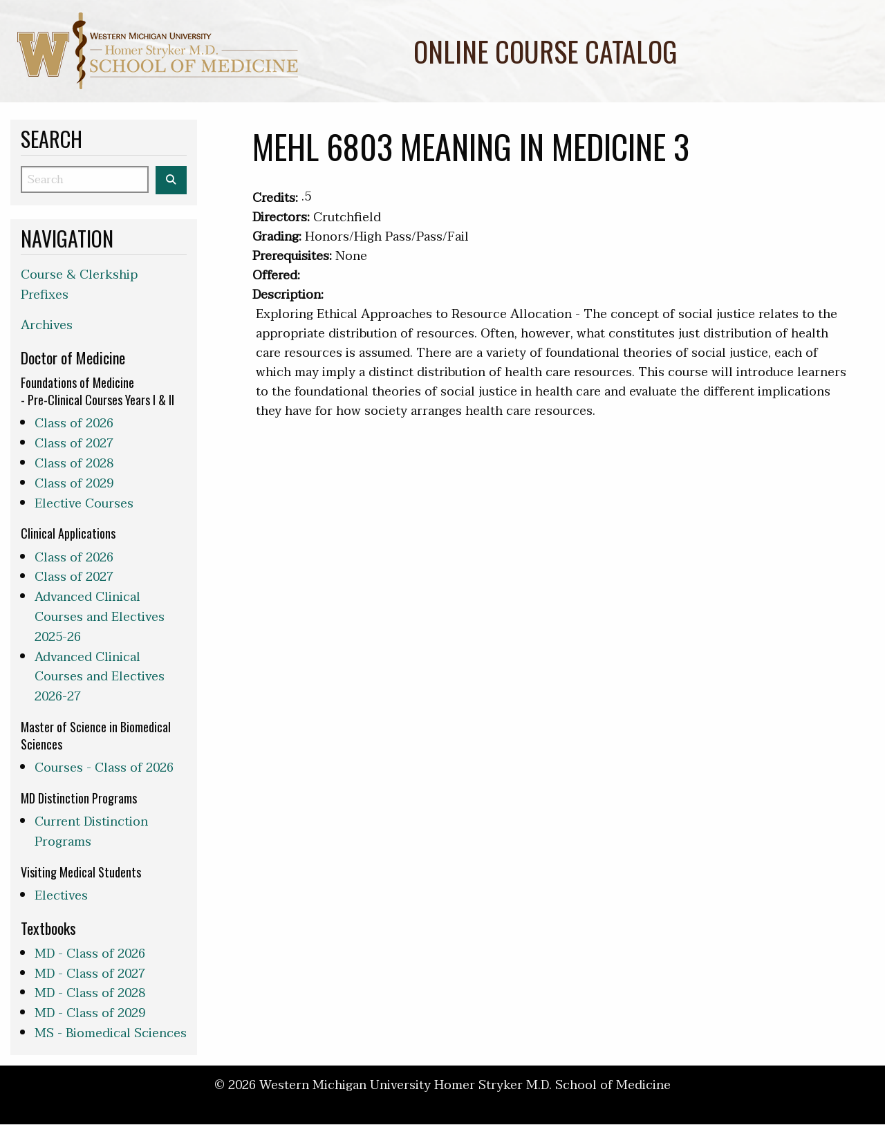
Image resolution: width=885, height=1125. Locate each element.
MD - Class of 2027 (90, 974)
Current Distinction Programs (91, 832)
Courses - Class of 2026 (104, 768)
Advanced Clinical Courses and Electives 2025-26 (100, 617)
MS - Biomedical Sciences (111, 1033)
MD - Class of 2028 (90, 993)
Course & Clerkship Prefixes (79, 285)
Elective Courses (84, 503)
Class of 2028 (74, 463)
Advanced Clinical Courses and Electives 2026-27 (100, 677)
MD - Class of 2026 (90, 954)
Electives (61, 895)
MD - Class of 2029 (90, 1013)
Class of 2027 (74, 443)
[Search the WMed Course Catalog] (171, 180)
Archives (47, 325)
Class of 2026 (74, 423)
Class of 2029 (74, 483)
